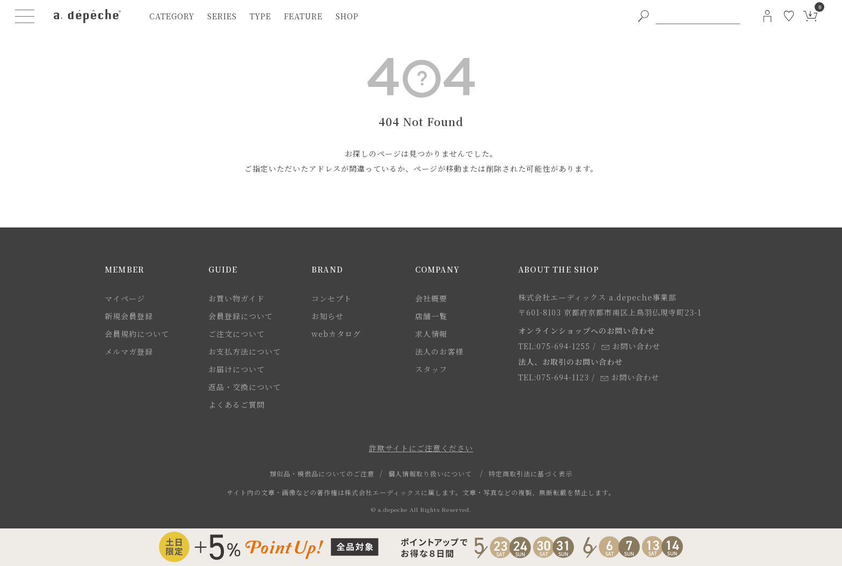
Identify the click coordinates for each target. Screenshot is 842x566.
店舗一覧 (431, 316)
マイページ (125, 298)
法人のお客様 (439, 351)
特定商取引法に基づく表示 (530, 473)
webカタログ (336, 333)
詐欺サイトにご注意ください (421, 448)
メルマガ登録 (129, 351)
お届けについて (236, 369)
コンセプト (331, 298)
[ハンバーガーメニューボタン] (25, 16)
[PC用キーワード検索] (698, 16)
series (222, 16)
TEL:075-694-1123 (553, 377)
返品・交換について (244, 386)
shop (347, 16)
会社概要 (431, 298)
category (171, 16)
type (260, 16)
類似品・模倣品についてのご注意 (322, 473)
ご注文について (236, 333)
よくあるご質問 (236, 404)
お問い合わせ (630, 346)
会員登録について (240, 316)
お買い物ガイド (236, 298)
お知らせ (327, 316)
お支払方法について (244, 351)
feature (303, 16)
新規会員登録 (129, 316)
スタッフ (431, 369)
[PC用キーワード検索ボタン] (643, 16)
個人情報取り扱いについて (430, 473)
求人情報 (431, 333)
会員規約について (137, 333)
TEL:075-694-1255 (554, 346)
